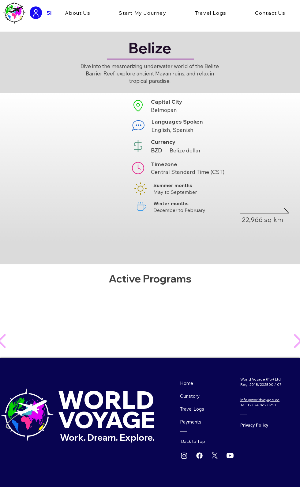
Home (186, 383)
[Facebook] (199, 455)
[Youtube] (230, 455)
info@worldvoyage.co (259, 399)
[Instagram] (184, 455)
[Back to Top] (195, 441)
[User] (36, 12)
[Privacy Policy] (260, 425)
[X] (215, 455)
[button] (77, 13)
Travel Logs (192, 409)
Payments (190, 422)
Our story (190, 396)
